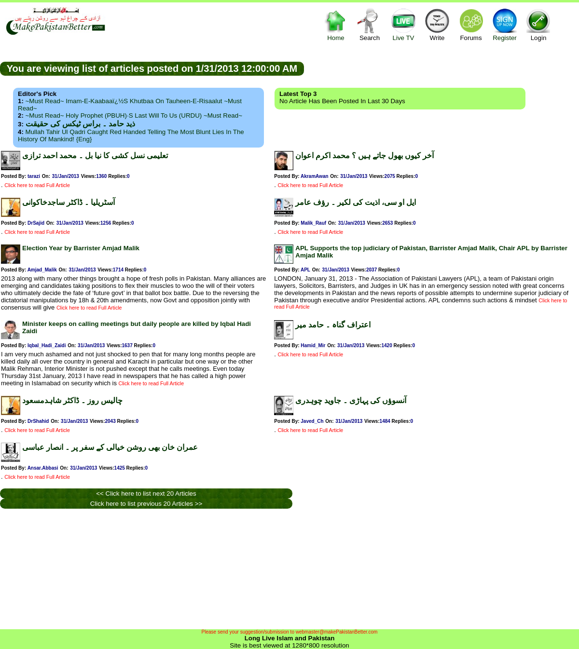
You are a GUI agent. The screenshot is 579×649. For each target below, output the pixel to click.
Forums (471, 24)
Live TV (403, 24)
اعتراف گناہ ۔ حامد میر (333, 325)
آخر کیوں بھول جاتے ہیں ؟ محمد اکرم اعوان (364, 155)
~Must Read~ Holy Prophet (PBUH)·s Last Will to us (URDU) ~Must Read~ (134, 115)
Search (370, 24)
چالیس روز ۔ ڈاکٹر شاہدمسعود (72, 400)
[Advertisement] (441, 68)
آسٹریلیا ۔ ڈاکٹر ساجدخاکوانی (68, 202)
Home (336, 24)
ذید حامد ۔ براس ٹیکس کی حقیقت (80, 124)
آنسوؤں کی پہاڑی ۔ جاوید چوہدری (350, 400)
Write (437, 24)
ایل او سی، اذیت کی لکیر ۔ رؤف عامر (355, 202)
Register (505, 24)
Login (538, 24)
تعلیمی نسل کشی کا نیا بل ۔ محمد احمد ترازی (95, 155)
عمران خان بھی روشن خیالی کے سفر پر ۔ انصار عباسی (110, 447)
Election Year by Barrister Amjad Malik (80, 248)
